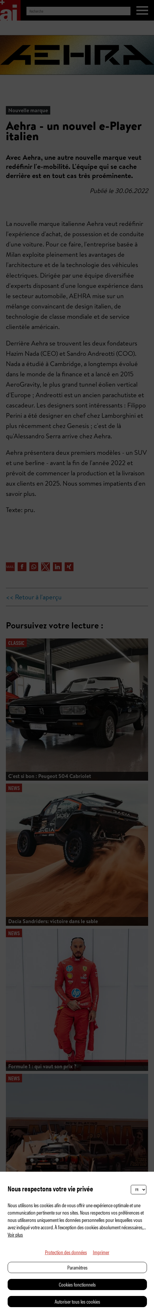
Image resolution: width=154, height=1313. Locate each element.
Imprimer (101, 1252)
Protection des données (66, 1252)
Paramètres (77, 1267)
